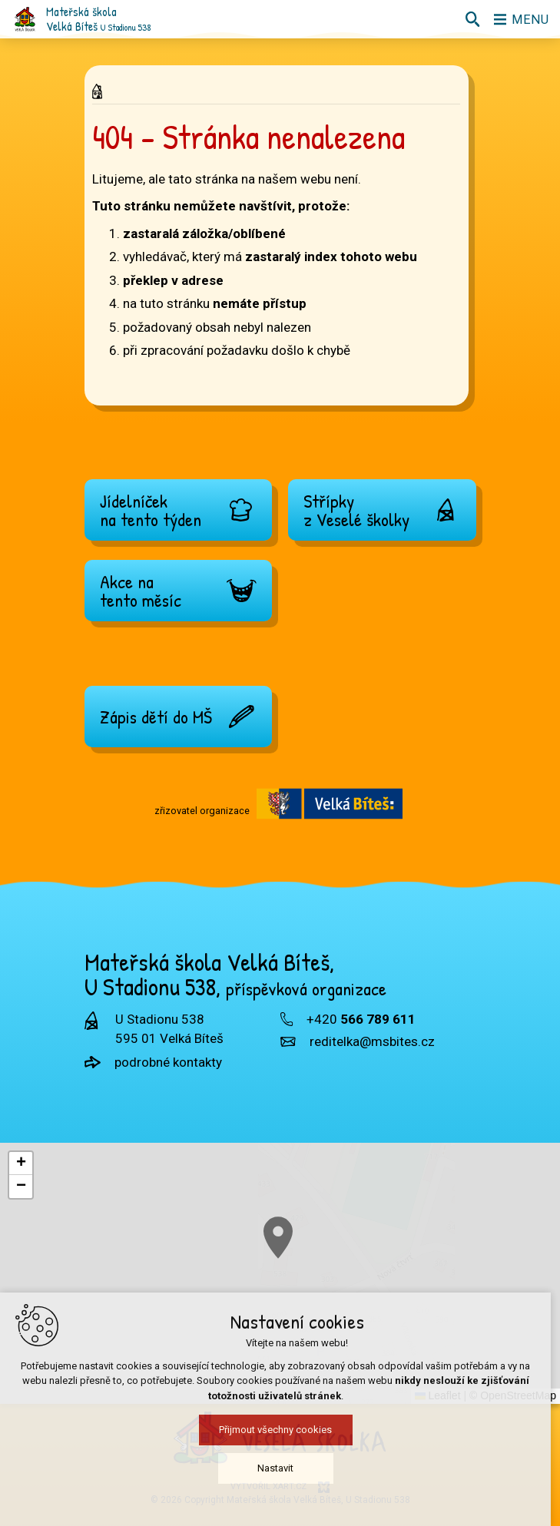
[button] (20, 1163)
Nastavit (280, 1472)
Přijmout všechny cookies (280, 1433)
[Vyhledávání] (472, 19)
